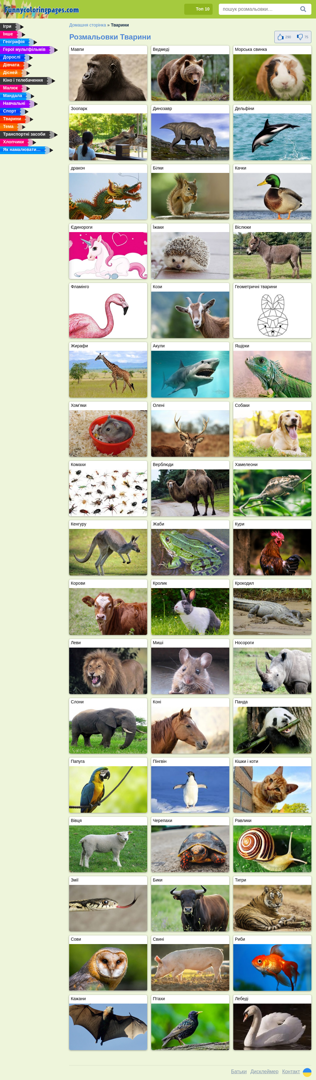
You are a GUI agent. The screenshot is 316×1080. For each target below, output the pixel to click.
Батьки (239, 1071)
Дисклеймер (264, 1071)
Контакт (291, 1071)
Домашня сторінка (87, 24)
